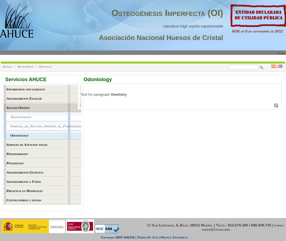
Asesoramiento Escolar (24, 98)
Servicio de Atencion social (27, 144)
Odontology (45, 66)
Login (281, 53)
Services (7, 66)
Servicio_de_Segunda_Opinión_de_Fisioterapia (45, 126)
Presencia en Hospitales (24, 191)
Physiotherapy (17, 154)
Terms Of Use (147, 237)
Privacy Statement (174, 237)
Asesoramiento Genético (24, 172)
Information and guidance (25, 89)
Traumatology (21, 117)
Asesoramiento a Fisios (23, 181)
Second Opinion (25, 66)
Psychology (15, 163)
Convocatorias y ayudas (23, 200)
